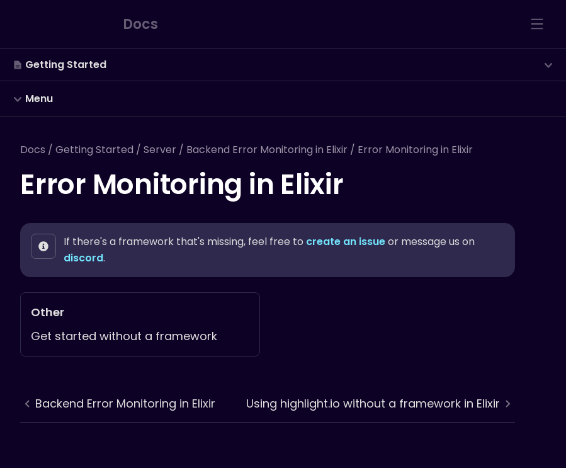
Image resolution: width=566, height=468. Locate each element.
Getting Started (94, 149)
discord (83, 258)
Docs (32, 149)
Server (160, 149)
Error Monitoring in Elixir (415, 149)
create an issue (345, 241)
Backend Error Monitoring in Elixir (267, 149)
